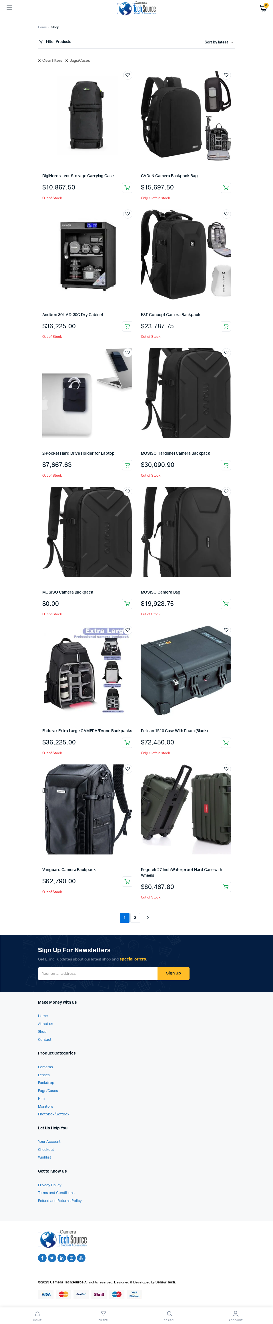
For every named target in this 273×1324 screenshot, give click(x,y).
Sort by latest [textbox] (216, 42)
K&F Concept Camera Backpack (170, 315)
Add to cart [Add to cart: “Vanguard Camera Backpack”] (127, 881)
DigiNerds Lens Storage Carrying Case (78, 176)
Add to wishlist (127, 75)
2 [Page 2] (135, 918)
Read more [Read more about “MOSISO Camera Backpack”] (127, 604)
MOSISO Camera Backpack (67, 592)
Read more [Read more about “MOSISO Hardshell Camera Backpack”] (226, 465)
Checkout (46, 1150)
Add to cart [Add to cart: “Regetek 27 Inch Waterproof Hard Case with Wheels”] (226, 887)
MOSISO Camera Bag (161, 592)
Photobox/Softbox (54, 1114)
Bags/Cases (79, 61)
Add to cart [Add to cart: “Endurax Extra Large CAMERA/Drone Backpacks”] (127, 742)
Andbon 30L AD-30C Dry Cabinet (72, 315)
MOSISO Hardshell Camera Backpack (175, 454)
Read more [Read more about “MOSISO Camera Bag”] (226, 604)
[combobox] (218, 43)
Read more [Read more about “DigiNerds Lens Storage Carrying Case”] (127, 187)
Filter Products (54, 42)
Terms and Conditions (56, 1193)
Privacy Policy (50, 1185)
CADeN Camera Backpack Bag (169, 176)
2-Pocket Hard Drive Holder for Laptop (78, 454)
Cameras (45, 1067)
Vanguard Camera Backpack (69, 870)
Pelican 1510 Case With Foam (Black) (174, 731)
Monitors (45, 1107)
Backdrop (46, 1083)
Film (41, 1099)
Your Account (49, 1142)
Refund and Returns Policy (60, 1201)
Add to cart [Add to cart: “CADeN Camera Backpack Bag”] (226, 187)
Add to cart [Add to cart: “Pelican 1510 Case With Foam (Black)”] (226, 742)
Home (42, 27)
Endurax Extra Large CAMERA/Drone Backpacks (87, 731)
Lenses (44, 1075)
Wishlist (44, 1157)
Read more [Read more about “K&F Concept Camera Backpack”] (226, 326)
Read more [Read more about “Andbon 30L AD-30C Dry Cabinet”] (127, 326)
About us (45, 1024)
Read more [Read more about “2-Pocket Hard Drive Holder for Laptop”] (127, 465)
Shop (42, 1032)
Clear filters (52, 61)
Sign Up (173, 973)
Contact (45, 1040)
